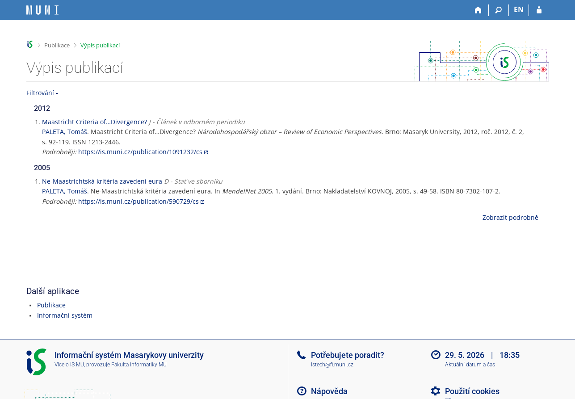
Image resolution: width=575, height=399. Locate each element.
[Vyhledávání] (499, 10)
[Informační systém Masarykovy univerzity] (42, 10)
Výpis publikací (100, 45)
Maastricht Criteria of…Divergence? (94, 122)
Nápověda (329, 391)
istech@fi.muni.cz (332, 364)
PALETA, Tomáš (64, 131)
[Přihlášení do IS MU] (539, 10)
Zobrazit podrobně (510, 217)
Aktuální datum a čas (470, 364)
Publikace (57, 45)
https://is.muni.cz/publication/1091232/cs (140, 151)
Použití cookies (472, 391)
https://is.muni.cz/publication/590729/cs (138, 201)
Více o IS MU (69, 364)
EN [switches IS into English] (519, 9)
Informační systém (64, 315)
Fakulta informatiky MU (139, 364)
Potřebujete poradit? (347, 355)
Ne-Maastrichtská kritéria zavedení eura (102, 181)
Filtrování (40, 92)
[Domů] (479, 10)
